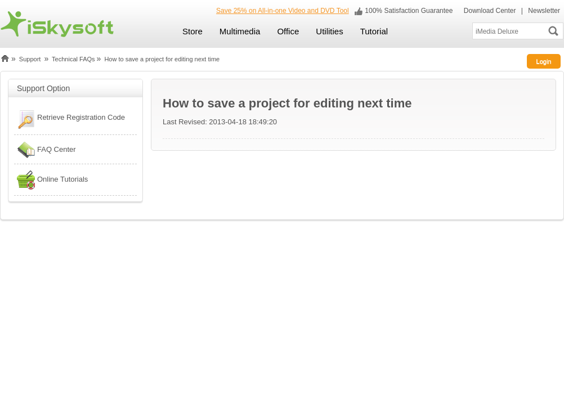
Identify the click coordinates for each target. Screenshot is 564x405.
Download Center (489, 11)
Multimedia (240, 31)
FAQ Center (45, 149)
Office (288, 31)
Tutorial (374, 31)
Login (544, 61)
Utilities (329, 31)
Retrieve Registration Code (69, 118)
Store (192, 31)
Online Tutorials (51, 180)
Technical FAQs (73, 59)
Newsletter (544, 11)
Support (30, 59)
